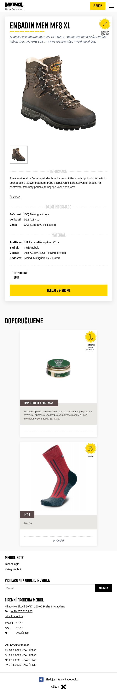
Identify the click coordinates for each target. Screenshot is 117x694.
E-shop (97, 5)
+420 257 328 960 (21, 611)
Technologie (12, 563)
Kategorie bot (13, 569)
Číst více (15, 197)
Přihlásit (103, 588)
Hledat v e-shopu (58, 290)
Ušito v (58, 687)
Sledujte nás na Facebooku (61, 679)
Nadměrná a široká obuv (104, 27)
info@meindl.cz (14, 616)
